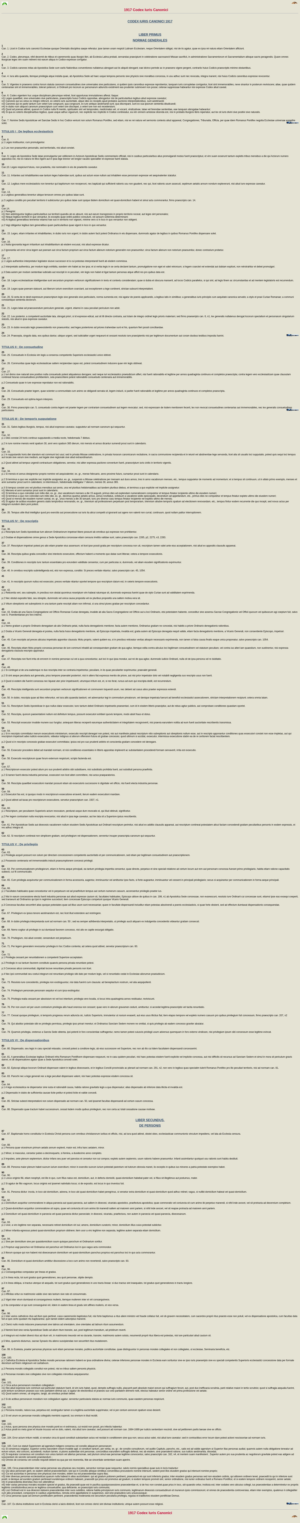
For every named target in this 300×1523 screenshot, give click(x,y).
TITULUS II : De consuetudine (22, 347)
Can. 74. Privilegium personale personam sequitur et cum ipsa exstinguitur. (41, 989)
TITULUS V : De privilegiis (20, 844)
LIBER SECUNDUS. (150, 1120)
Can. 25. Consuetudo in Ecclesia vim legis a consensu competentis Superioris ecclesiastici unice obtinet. (56, 353)
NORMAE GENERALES (150, 40)
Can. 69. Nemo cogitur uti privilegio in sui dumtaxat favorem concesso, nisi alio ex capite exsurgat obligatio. (58, 928)
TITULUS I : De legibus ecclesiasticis (27, 131)
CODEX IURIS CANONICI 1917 (150, 21)
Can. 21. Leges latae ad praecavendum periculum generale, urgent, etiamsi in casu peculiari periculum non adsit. (61, 306)
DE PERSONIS (150, 1125)
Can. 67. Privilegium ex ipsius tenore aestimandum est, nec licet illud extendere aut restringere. (51, 912)
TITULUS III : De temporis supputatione (29, 418)
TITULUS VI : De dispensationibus (25, 1040)
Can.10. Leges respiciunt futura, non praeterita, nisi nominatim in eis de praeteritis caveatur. (50, 166)
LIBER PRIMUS (150, 34)
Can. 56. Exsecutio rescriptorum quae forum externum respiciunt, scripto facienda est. (47, 757)
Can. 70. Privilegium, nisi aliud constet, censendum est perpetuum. (37, 936)
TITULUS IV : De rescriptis (20, 521)
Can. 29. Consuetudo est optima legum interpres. (27, 398)
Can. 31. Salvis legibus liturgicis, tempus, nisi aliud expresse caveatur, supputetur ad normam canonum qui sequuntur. (63, 425)
